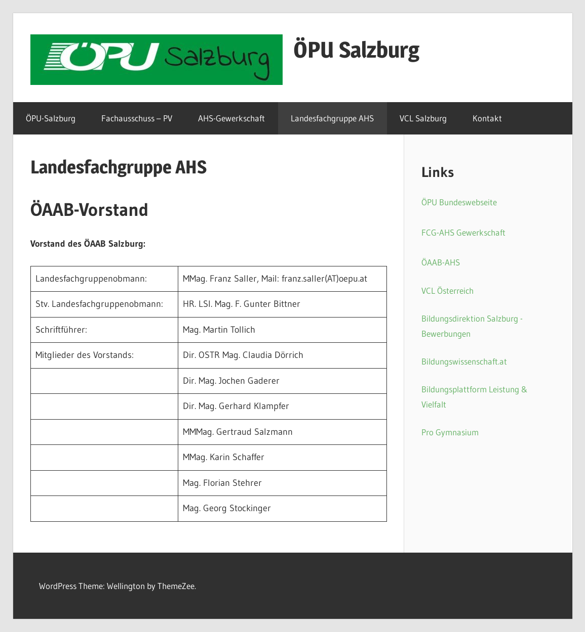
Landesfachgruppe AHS (332, 118)
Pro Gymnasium (450, 432)
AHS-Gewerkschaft (231, 118)
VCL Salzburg (423, 118)
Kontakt (487, 118)
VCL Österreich (447, 290)
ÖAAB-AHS (440, 262)
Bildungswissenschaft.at (464, 361)
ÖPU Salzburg (356, 49)
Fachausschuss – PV (136, 118)
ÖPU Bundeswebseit (457, 202)
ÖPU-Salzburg (50, 118)
